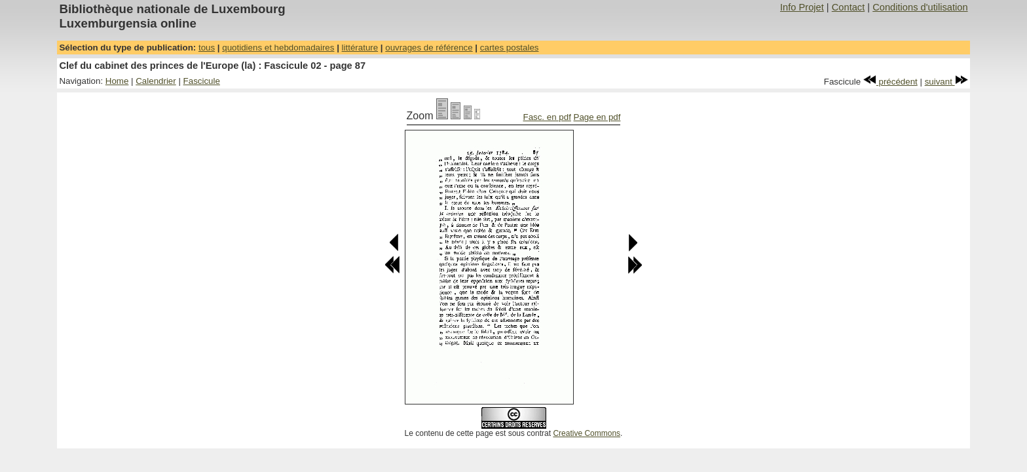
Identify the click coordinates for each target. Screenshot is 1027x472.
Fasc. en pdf (546, 117)
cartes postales (509, 47)
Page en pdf (597, 117)
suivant (946, 82)
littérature (360, 47)
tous (206, 47)
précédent (890, 82)
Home (117, 81)
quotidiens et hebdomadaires (278, 47)
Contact (848, 7)
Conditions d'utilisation (919, 7)
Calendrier (156, 81)
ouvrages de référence (428, 47)
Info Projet (802, 7)
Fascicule (201, 81)
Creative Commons (586, 433)
